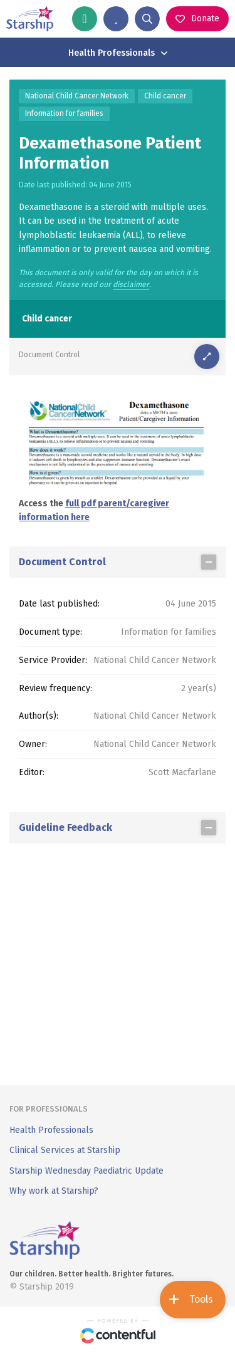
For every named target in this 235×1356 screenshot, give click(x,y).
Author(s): (38, 716)
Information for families (64, 113)
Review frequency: (55, 688)
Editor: (31, 772)
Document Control (49, 354)
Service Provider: (53, 660)
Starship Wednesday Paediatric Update (86, 1171)
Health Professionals (51, 1130)
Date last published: (59, 603)
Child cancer (165, 95)
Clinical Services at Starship (64, 1150)
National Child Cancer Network (76, 95)
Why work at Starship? (53, 1191)
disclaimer (131, 285)
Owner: (33, 744)
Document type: (50, 632)
